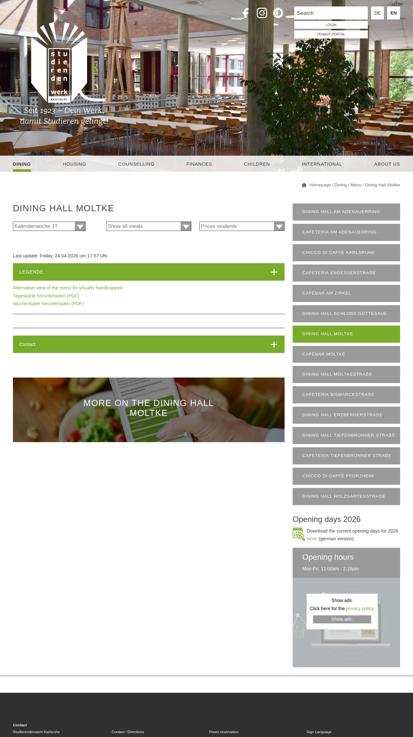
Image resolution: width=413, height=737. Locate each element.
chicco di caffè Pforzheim (338, 475)
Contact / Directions (128, 732)
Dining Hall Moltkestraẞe (337, 374)
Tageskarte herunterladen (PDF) (46, 295)
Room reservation (223, 732)
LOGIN (331, 25)
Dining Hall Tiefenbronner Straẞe (348, 435)
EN (393, 13)
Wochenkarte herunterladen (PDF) (48, 303)
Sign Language (319, 732)
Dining (22, 164)
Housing (74, 164)
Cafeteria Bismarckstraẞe (338, 394)
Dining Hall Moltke (327, 333)
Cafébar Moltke (323, 354)
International (322, 164)
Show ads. (342, 619)
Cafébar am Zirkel (326, 293)
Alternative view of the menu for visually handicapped (67, 287)
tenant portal (331, 34)
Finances (199, 164)
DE (377, 13)
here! (312, 538)
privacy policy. (360, 608)
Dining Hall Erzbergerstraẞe (342, 414)
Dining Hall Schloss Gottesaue (344, 313)
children (257, 164)
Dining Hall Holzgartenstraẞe (344, 496)
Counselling (136, 164)
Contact (27, 344)
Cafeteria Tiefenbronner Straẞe (347, 455)
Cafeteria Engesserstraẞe (339, 272)
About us (387, 164)
